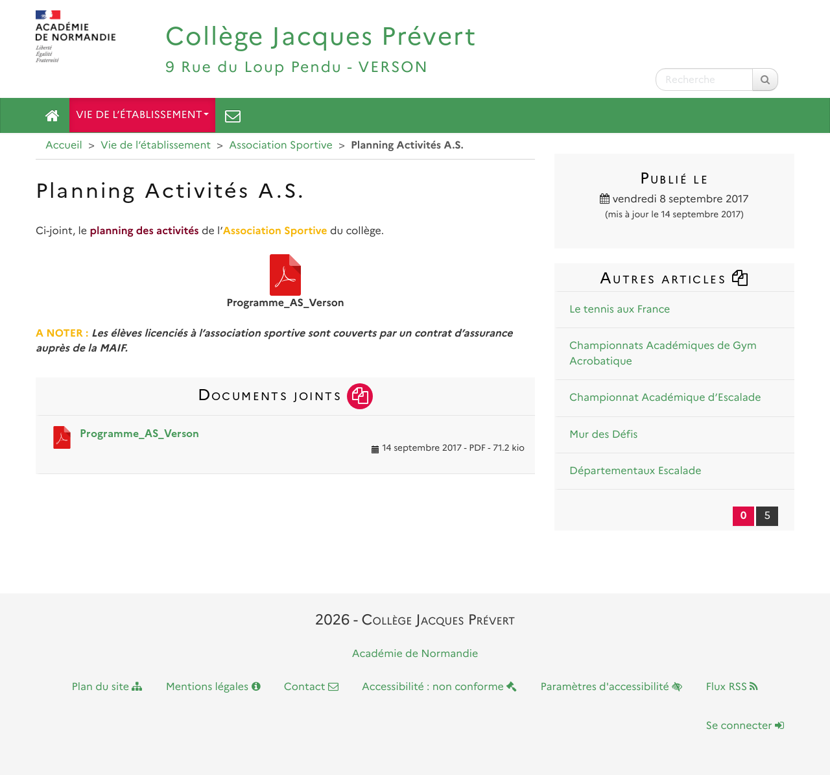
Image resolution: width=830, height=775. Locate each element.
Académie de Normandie (415, 654)
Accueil (63, 145)
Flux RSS (732, 687)
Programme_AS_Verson (139, 433)
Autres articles (674, 277)
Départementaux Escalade (635, 471)
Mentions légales (213, 687)
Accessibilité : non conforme (439, 687)
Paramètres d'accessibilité (612, 687)
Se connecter (745, 726)
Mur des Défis (603, 435)
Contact (311, 687)
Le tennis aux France (619, 310)
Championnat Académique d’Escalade (665, 398)
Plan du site (107, 687)
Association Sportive (281, 145)
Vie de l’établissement (142, 115)
